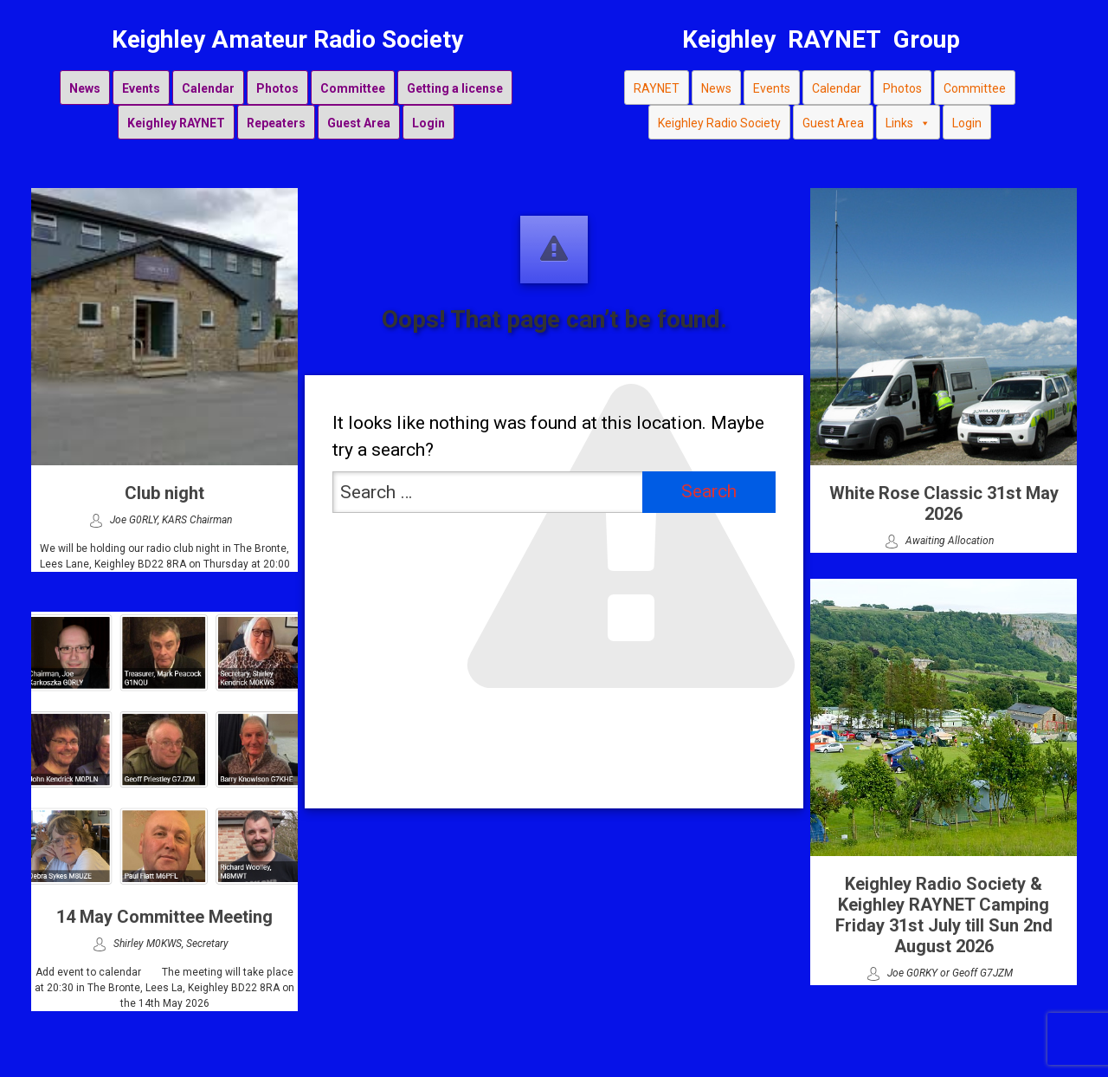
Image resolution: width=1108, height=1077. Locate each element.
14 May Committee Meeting (164, 916)
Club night (164, 493)
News (84, 88)
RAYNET (657, 88)
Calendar (208, 88)
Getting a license (455, 88)
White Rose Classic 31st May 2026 (944, 503)
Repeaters (276, 123)
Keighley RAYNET (176, 123)
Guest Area (358, 123)
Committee (352, 88)
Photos (277, 88)
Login (428, 123)
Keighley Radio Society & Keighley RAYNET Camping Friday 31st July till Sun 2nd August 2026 (944, 915)
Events (141, 88)
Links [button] (908, 122)
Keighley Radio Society (719, 123)
